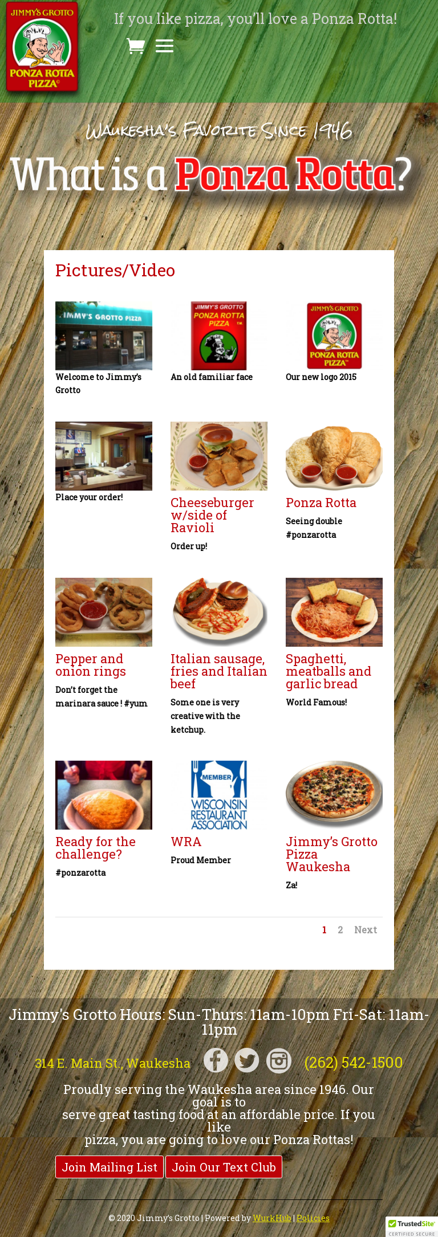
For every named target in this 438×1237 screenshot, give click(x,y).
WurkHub (272, 1217)
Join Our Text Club (224, 1167)
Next (365, 930)
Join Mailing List (109, 1167)
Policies (313, 1217)
